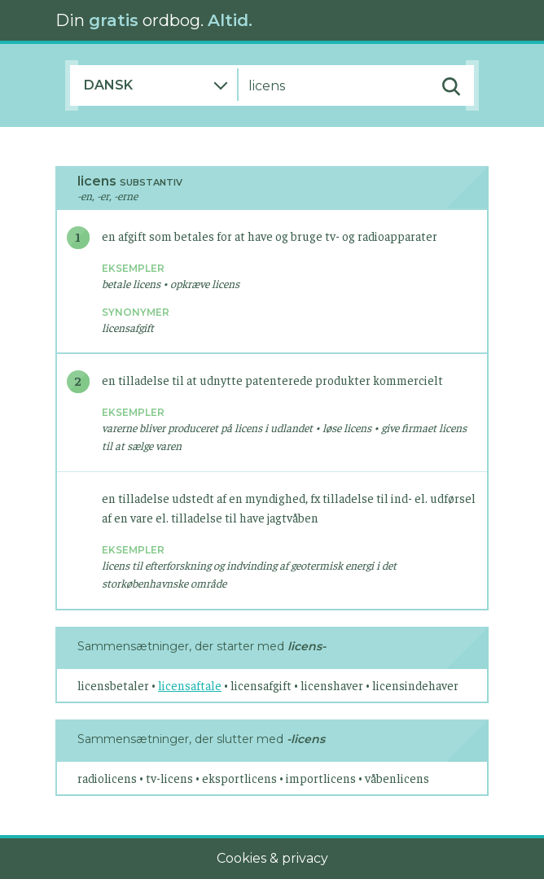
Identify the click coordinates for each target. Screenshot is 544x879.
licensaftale (190, 685)
